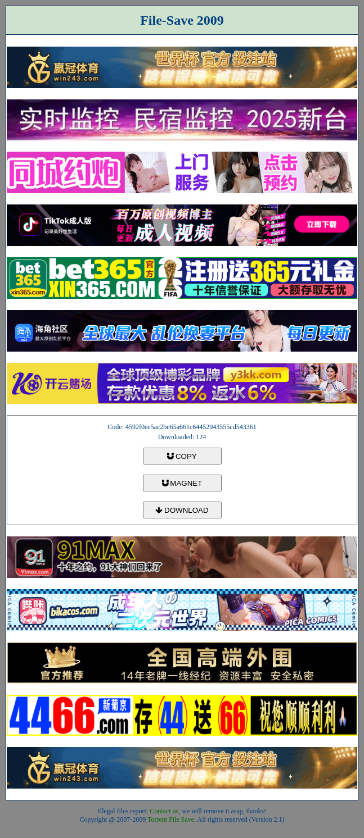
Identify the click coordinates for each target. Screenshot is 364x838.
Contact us (164, 811)
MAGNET (182, 483)
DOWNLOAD (181, 510)
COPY (181, 456)
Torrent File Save (170, 819)
